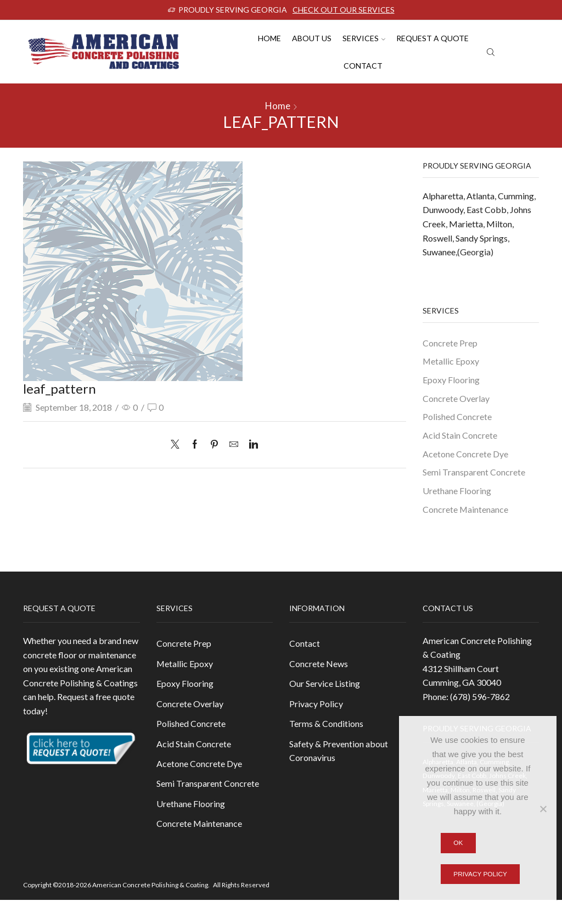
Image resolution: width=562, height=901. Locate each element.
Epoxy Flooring (451, 379)
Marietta (466, 224)
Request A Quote (432, 38)
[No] (542, 808)
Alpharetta (443, 196)
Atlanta (480, 196)
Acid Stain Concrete (460, 435)
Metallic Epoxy (451, 361)
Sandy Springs (482, 238)
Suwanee (439, 252)
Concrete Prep (450, 343)
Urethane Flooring (457, 491)
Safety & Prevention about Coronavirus (338, 751)
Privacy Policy (316, 704)
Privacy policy (480, 874)
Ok (458, 843)
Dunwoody (443, 209)
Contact (363, 65)
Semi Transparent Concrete (474, 472)
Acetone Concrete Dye (465, 454)
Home (269, 38)
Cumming (516, 196)
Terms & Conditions (326, 724)
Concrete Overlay (456, 398)
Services (363, 38)
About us (311, 38)
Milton (499, 224)
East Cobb (487, 209)
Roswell (437, 238)
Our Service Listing (324, 684)
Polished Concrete (457, 417)
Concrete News (318, 664)
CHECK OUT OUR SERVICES (344, 9)
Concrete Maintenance (465, 510)
